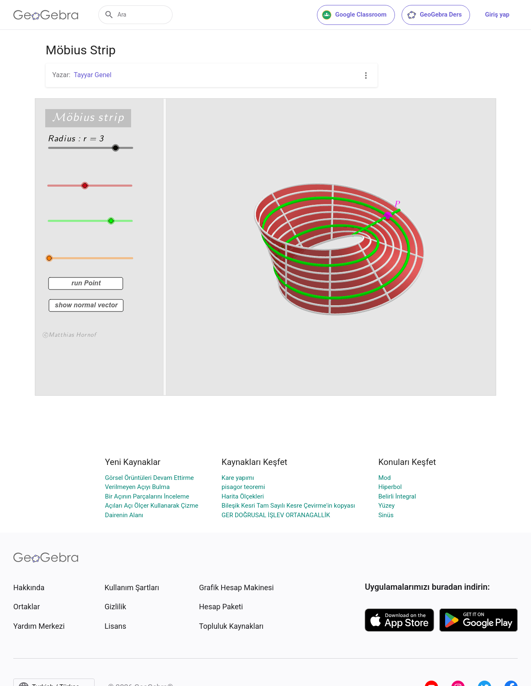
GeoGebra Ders (434, 15)
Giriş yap (497, 14)
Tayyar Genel (93, 75)
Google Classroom (354, 15)
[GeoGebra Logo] (45, 15)
